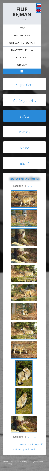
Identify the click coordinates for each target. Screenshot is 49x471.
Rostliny (24, 132)
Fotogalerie (22, 35)
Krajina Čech (24, 84)
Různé (24, 163)
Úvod (22, 28)
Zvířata (24, 116)
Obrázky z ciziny (24, 100)
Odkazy (22, 64)
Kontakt (22, 57)
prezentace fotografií (30, 444)
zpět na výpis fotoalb (24, 449)
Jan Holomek (38, 461)
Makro (24, 148)
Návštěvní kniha (22, 50)
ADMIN (10, 464)
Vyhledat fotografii (21, 42)
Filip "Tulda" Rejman (18, 461)
